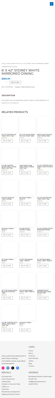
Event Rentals (33, 358)
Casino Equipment (8, 379)
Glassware (5, 389)
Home (4, 64)
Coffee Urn (5, 386)
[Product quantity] (6, 83)
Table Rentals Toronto (13, 64)
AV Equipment (7, 376)
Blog (30, 363)
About (31, 353)
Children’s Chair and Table (11, 384)
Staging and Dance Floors (11, 394)
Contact (31, 366)
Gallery (31, 361)
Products (32, 356)
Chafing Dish (6, 381)
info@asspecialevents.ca (37, 381)
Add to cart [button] (7, 141)
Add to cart (15, 83)
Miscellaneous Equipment (11, 392)
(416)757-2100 (33, 384)
